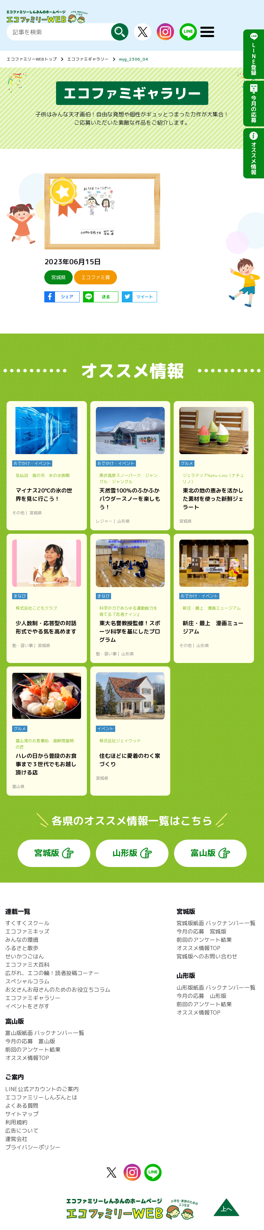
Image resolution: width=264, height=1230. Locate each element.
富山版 (203, 853)
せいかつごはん (24, 956)
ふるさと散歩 (21, 948)
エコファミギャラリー (88, 59)
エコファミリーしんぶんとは (41, 1097)
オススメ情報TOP (198, 948)
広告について (21, 1130)
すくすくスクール (27, 923)
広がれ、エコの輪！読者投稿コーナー (52, 973)
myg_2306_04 (133, 59)
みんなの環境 (21, 940)
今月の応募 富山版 (30, 1041)
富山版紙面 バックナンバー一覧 (44, 1033)
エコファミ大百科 (27, 964)
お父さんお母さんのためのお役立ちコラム (57, 989)
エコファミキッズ (27, 931)
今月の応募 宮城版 (201, 931)
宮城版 (46, 853)
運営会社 (16, 1139)
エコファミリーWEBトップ (32, 59)
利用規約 (16, 1122)
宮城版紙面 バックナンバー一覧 (215, 923)
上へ (226, 1209)
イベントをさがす (27, 1006)
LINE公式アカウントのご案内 (42, 1089)
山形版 (124, 853)
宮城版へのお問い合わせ (206, 956)
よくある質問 (21, 1105)
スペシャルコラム (27, 981)
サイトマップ (21, 1114)
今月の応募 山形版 (201, 996)
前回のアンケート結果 (204, 940)
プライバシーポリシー (33, 1147)
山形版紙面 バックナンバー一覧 (215, 987)
